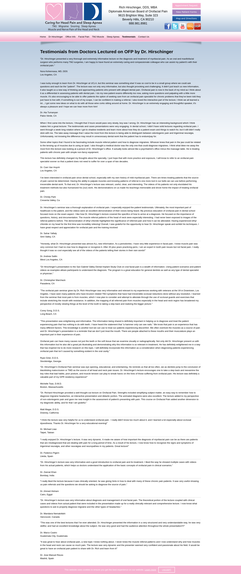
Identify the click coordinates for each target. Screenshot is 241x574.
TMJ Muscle (98, 36)
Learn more (150, 569)
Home (43, 36)
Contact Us (143, 36)
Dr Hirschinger (56, 36)
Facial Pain (83, 36)
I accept (166, 570)
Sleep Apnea (113, 36)
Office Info (70, 36)
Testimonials (128, 36)
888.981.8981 (138, 23)
